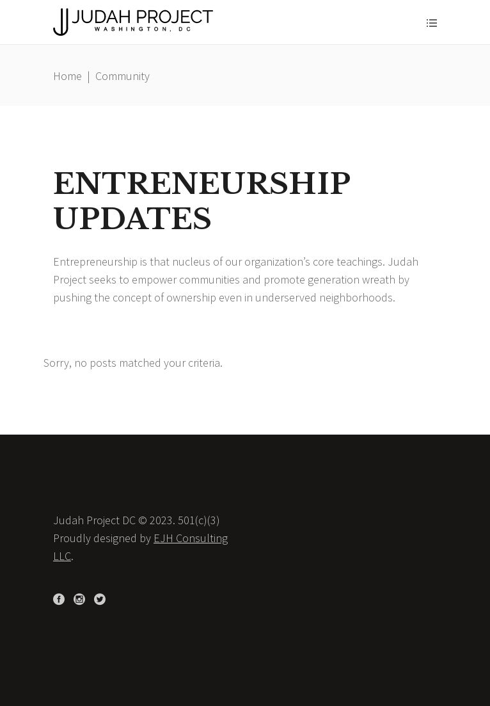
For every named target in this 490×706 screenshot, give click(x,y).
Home (67, 75)
